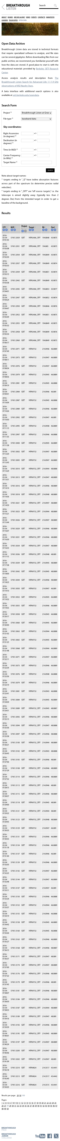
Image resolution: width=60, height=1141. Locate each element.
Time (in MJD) (10, 150)
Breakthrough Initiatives (3, 7)
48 (3, 1109)
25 (55, 1103)
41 (41, 1106)
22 (48, 1103)
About (4, 17)
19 (40, 1103)
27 (5, 1106)
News (28, 17)
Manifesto (50, 17)
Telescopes (13, 20)
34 (23, 1106)
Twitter (56, 1136)
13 (25, 1103)
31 (15, 1106)
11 (19, 1103)
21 (45, 1103)
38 (33, 1106)
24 (53, 1103)
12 (22, 1103)
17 (35, 1103)
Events (34, 17)
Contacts (41, 17)
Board (10, 17)
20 (18, 1096)
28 (8, 1106)
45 (51, 1106)
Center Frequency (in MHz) (11, 157)
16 (32, 1103)
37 (31, 1106)
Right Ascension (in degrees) (11, 135)
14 (27, 1103)
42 (43, 1106)
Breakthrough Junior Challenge (9, 1136)
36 (28, 1106)
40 (38, 1106)
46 (54, 1106)
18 (37, 1103)
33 (20, 1106)
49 (5, 1109)
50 (20, 1096)
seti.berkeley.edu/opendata (26, 95)
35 (26, 1106)
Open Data (23, 20)
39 (36, 1106)
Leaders (5, 20)
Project (7, 113)
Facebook (49, 1136)
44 (49, 1106)
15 (30, 1103)
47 (56, 1106)
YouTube (40, 1136)
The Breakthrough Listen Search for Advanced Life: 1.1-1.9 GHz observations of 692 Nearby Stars (30, 82)
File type (8, 119)
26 (3, 1106)
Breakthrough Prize (9, 1129)
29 (10, 1106)
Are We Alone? (19, 17)
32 (18, 1106)
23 (50, 1103)
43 (46, 1106)
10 (17, 1103)
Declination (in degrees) (10, 142)
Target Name (10, 162)
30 (13, 1106)
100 (23, 1096)
